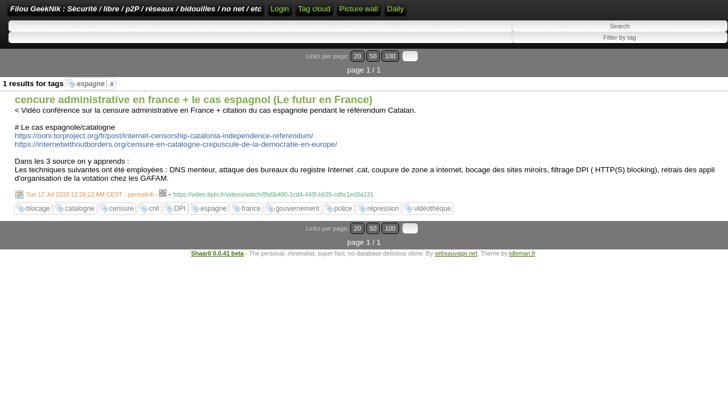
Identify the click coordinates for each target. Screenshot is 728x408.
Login (379, 12)
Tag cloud (510, 12)
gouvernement (297, 202)
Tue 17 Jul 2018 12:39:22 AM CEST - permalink (90, 188)
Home (351, 12)
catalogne (80, 202)
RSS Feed (415, 12)
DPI (180, 202)
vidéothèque (432, 202)
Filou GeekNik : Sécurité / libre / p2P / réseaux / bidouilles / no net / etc (206, 12)
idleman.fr (522, 233)
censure (122, 202)
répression (383, 202)
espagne (95, 78)
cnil (154, 202)
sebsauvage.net (456, 233)
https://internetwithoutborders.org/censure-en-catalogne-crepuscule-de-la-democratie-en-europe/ (176, 138)
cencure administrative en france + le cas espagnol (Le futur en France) (193, 93)
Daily (591, 12)
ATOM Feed (465, 12)
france (251, 202)
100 (693, 64)
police (343, 202)
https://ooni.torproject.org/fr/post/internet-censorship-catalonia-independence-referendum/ (164, 129)
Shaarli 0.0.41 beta (217, 233)
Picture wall (555, 12)
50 (680, 64)
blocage (38, 202)
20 (670, 64)
